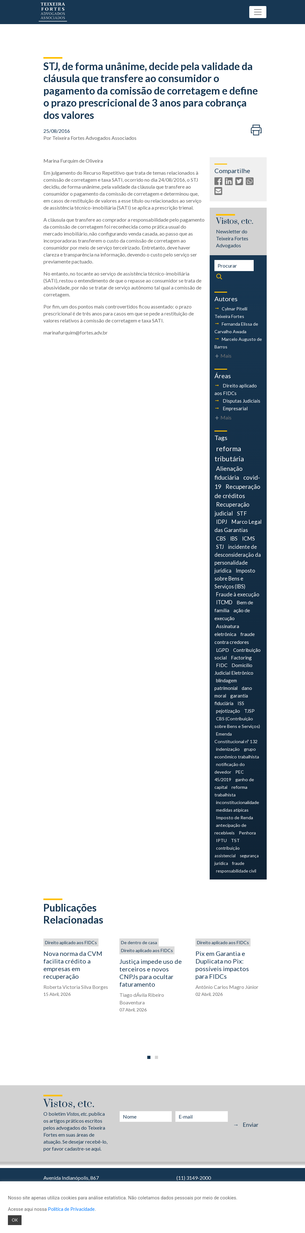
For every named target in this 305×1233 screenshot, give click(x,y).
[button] (149, 1057)
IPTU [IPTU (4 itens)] (221, 840)
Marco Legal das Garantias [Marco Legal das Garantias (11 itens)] (238, 525)
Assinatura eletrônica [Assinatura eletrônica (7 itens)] (226, 630)
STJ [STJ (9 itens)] (220, 546)
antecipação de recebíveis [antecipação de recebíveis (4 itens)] (230, 828)
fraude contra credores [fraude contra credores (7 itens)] (234, 638)
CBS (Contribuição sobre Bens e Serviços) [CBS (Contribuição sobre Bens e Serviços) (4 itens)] (237, 722)
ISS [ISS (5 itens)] (241, 703)
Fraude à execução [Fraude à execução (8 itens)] (237, 594)
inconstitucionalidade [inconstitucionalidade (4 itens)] (237, 802)
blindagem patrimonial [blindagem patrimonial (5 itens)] (226, 684)
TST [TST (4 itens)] (235, 840)
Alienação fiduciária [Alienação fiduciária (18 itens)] (228, 473)
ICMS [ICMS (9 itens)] (248, 538)
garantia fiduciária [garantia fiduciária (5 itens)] (231, 699)
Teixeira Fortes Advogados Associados (94, 138)
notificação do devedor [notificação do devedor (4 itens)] (229, 768)
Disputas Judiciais (241, 401)
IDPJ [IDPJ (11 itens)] (221, 521)
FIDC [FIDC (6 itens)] (221, 665)
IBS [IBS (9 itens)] (234, 538)
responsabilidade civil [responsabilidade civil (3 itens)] (236, 870)
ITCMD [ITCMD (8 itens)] (224, 602)
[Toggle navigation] (258, 12)
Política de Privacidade (71, 1209)
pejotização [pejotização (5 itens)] (228, 711)
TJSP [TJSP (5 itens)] (249, 711)
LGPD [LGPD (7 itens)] (222, 650)
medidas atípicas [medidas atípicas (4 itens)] (232, 810)
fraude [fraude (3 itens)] (238, 863)
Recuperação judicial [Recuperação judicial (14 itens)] (231, 508)
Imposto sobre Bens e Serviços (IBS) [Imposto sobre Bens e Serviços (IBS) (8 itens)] (235, 578)
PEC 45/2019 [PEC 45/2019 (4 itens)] (229, 775)
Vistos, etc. (234, 221)
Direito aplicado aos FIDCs (71, 942)
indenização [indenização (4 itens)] (228, 749)
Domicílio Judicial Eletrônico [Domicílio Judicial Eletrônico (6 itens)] (233, 669)
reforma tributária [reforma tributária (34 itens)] (229, 454)
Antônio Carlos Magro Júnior (226, 987)
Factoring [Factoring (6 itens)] (241, 657)
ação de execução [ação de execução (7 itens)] (232, 614)
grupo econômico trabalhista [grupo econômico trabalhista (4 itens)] (236, 752)
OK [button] (15, 1220)
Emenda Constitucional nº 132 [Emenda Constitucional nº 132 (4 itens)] (235, 737)
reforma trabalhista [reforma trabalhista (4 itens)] (231, 790)
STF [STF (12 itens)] (242, 513)
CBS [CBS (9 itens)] (221, 538)
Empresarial (235, 408)
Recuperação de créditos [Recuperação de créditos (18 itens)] (237, 491)
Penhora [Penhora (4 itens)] (247, 832)
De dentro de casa (139, 942)
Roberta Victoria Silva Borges (75, 987)
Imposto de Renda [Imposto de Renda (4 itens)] (234, 817)
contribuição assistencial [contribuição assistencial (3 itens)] (227, 852)
